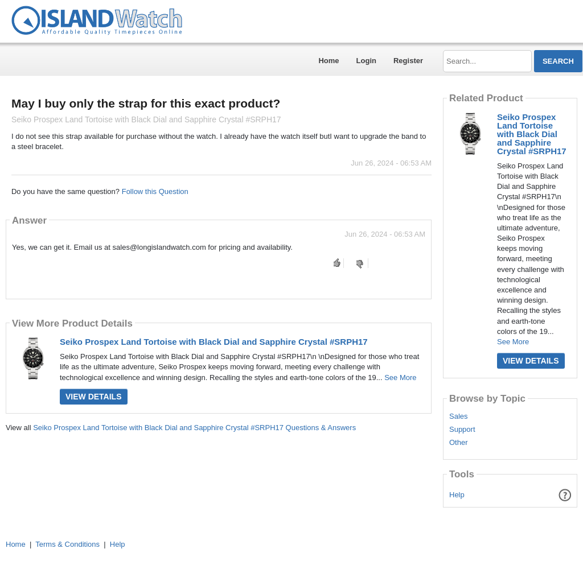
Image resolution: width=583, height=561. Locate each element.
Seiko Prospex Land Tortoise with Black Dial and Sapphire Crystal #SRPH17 (214, 341)
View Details (93, 396)
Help (457, 494)
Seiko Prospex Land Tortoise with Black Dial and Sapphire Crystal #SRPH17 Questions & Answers (194, 427)
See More (400, 377)
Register (408, 60)
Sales (458, 416)
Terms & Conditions (67, 544)
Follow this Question (155, 191)
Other (458, 443)
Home (328, 60)
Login (366, 60)
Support (462, 430)
